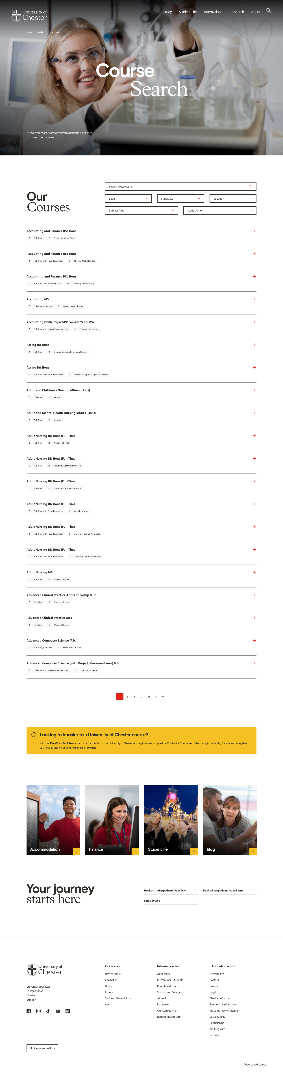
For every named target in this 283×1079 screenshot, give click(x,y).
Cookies (214, 980)
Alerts (108, 1004)
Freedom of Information (223, 1004)
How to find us (113, 973)
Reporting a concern (168, 1016)
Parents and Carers (167, 986)
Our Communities (167, 1010)
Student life (158, 849)
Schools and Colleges (169, 992)
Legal (213, 992)
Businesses (163, 1004)
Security (214, 1035)
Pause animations (42, 1048)
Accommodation (45, 849)
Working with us (219, 1029)
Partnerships (217, 1023)
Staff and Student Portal (118, 998)
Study (40, 32)
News (108, 986)
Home (29, 32)
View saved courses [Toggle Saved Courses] (255, 1064)
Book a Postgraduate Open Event (229, 890)
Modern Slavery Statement (225, 1010)
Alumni (161, 998)
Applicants (163, 973)
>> (163, 696)
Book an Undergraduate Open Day (171, 890)
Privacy (214, 986)
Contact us (111, 980)
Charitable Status (219, 998)
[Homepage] (29, 16)
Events (109, 992)
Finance (96, 849)
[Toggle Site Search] (268, 10)
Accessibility (217, 973)
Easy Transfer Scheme (63, 743)
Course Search (55, 32)
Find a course (171, 900)
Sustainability (217, 1016)
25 (148, 696)
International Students (170, 980)
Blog (211, 849)
